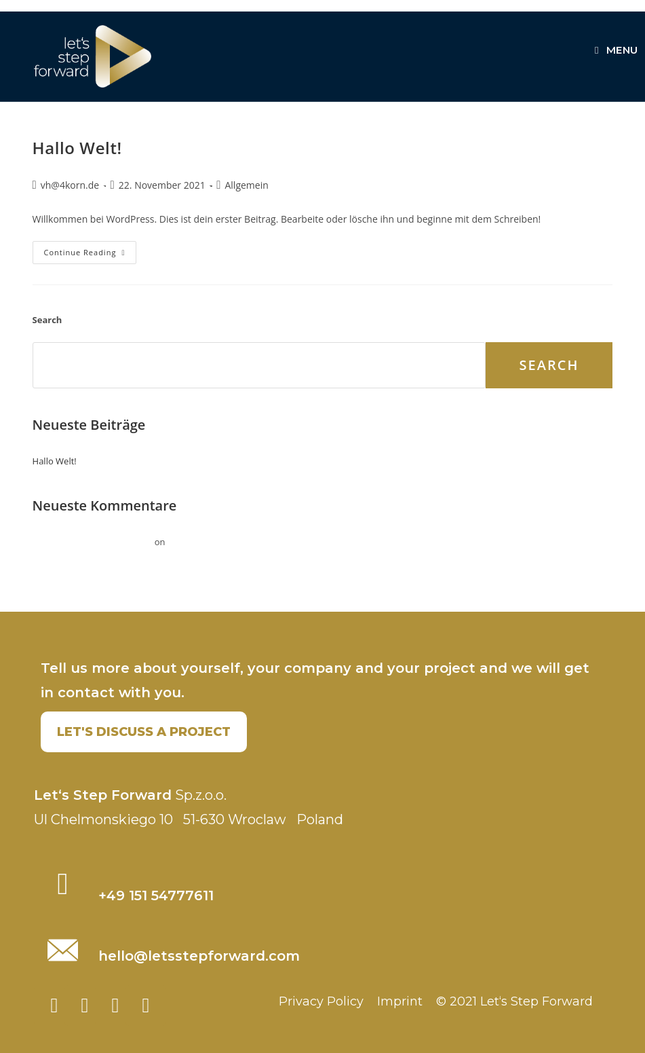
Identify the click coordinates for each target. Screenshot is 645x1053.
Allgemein (246, 185)
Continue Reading (90, 249)
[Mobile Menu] (616, 49)
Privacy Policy (321, 1001)
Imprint (400, 1001)
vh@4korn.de (70, 185)
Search (47, 320)
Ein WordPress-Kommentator (93, 542)
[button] (144, 732)
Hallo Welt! (77, 147)
